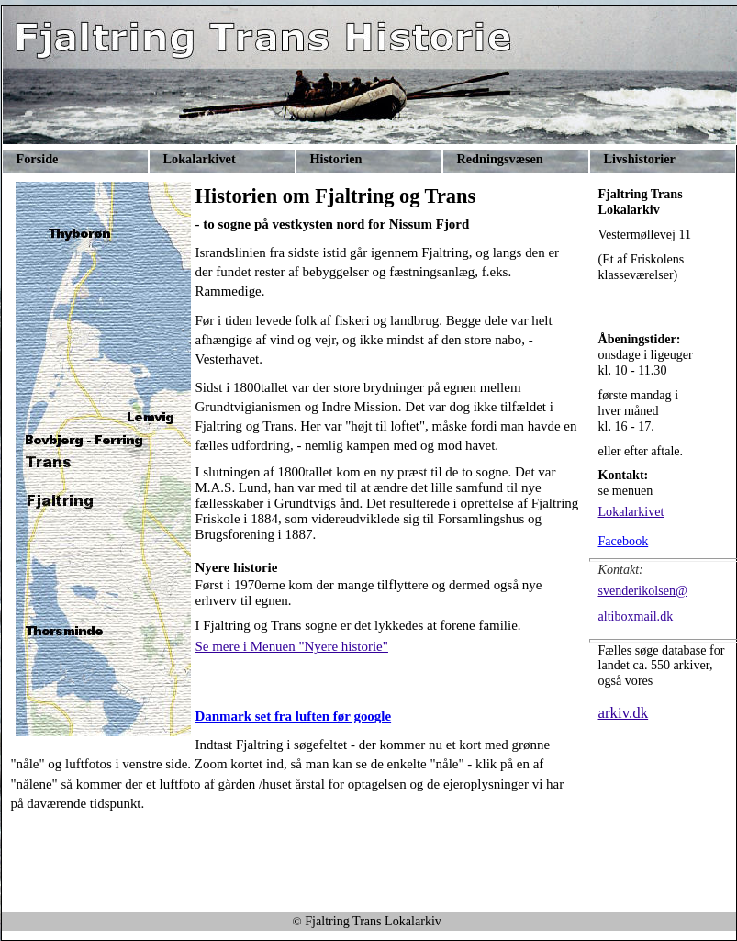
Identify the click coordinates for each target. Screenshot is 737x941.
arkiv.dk (623, 713)
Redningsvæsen (500, 158)
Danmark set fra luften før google (293, 716)
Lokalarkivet (199, 158)
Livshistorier (640, 158)
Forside (38, 158)
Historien (336, 158)
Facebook (623, 540)
